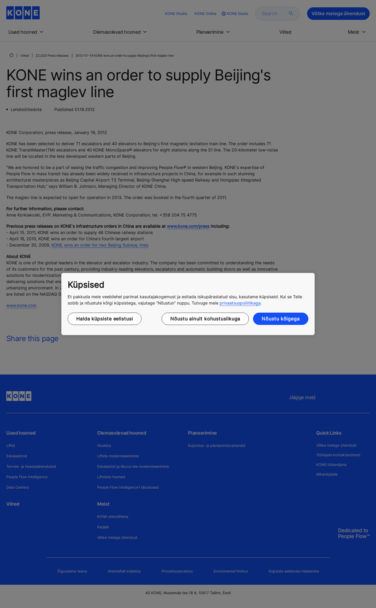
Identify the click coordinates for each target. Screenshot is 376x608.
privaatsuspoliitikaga (240, 303)
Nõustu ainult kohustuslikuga (205, 318)
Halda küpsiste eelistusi (104, 318)
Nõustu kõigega (281, 318)
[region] (188, 304)
